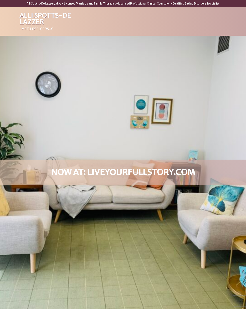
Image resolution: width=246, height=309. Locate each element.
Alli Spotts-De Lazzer (45, 18)
